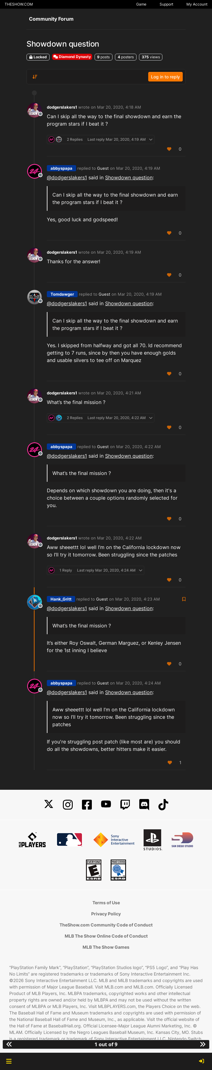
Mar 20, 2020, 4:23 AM (137, 599)
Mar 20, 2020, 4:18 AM (119, 107)
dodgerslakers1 (62, 107)
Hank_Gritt (61, 599)
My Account (196, 4)
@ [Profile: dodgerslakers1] (67, 177)
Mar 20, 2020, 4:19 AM (138, 168)
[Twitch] (125, 804)
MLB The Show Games (106, 947)
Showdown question (129, 177)
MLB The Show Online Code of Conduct (106, 936)
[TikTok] (163, 804)
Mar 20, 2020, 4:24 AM (138, 683)
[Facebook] (87, 804)
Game (141, 4)
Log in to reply (165, 76)
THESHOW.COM (19, 4)
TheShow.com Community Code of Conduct (106, 924)
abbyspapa (61, 168)
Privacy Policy (106, 913)
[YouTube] (106, 804)
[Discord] (144, 804)
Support (166, 4)
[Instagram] (68, 804)
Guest (103, 168)
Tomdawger (62, 294)
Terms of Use (106, 902)
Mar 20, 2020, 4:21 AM (119, 392)
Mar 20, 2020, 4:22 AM (138, 446)
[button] (8, 1061)
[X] (49, 804)
